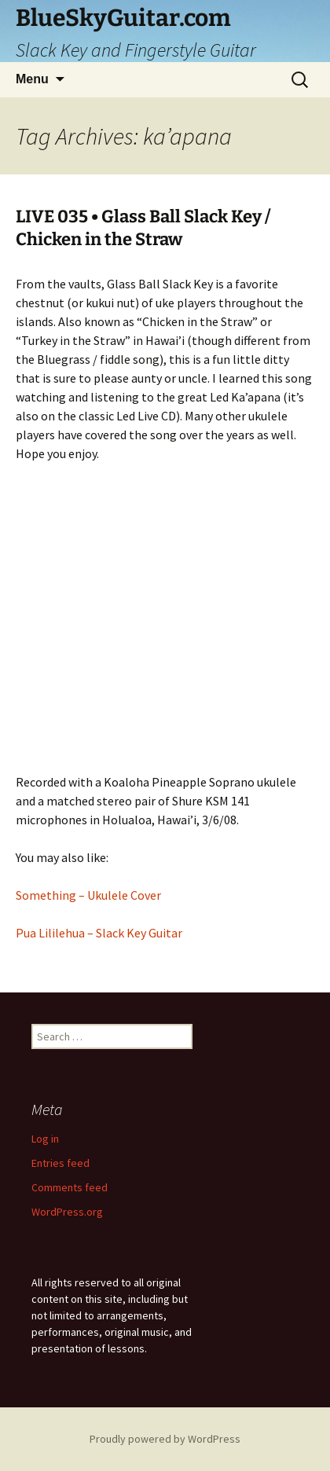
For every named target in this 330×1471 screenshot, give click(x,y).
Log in (45, 1139)
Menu (32, 79)
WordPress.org (67, 1212)
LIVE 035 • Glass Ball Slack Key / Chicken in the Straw (143, 228)
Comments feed (69, 1187)
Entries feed (60, 1163)
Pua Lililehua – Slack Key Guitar (99, 933)
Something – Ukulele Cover (88, 895)
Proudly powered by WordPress (165, 1439)
